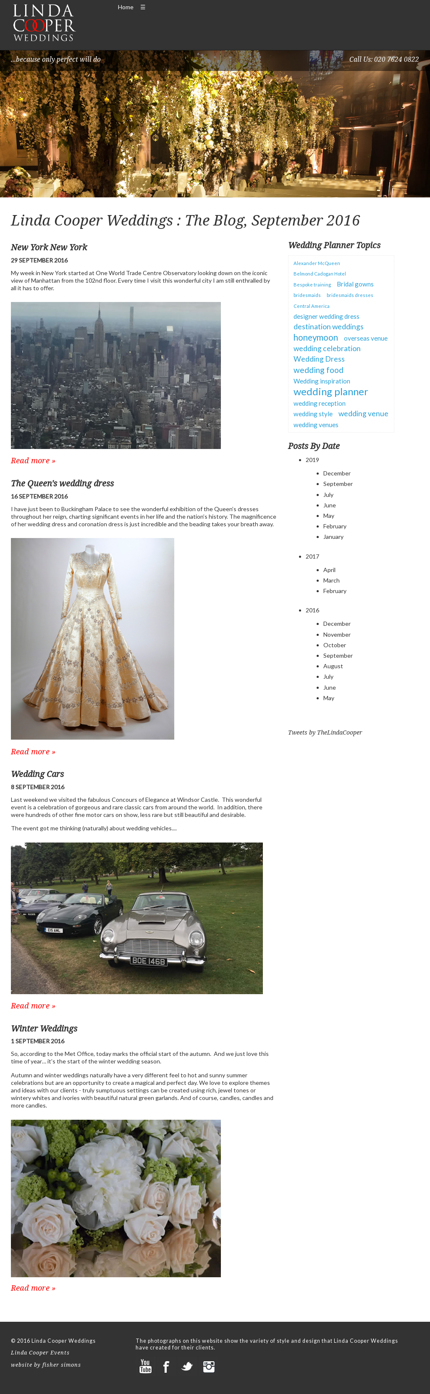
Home (126, 7)
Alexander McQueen (317, 263)
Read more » (33, 460)
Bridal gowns (355, 284)
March (331, 580)
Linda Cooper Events (40, 1352)
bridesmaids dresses (350, 295)
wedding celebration (327, 348)
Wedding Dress (319, 358)
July (328, 494)
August (333, 665)
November (337, 634)
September (338, 483)
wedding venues (316, 424)
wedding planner (331, 391)
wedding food (318, 370)
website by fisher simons (46, 1364)
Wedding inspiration (322, 381)
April (329, 569)
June (329, 505)
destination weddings (329, 326)
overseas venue (366, 338)
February (334, 526)
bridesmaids (307, 295)
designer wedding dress (326, 316)
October (334, 644)
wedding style (313, 413)
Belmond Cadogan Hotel (320, 273)
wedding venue (363, 413)
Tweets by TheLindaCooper (325, 732)
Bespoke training (312, 284)
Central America (312, 306)
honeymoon (316, 337)
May (328, 515)
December (337, 473)
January (333, 536)
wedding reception (320, 403)
